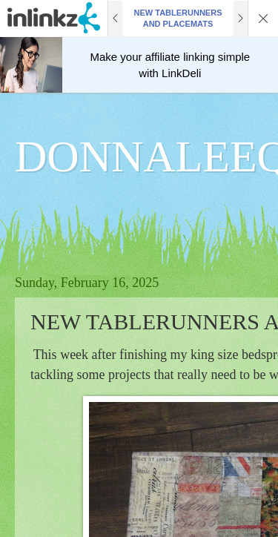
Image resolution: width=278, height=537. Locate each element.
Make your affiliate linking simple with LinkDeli (170, 64)
